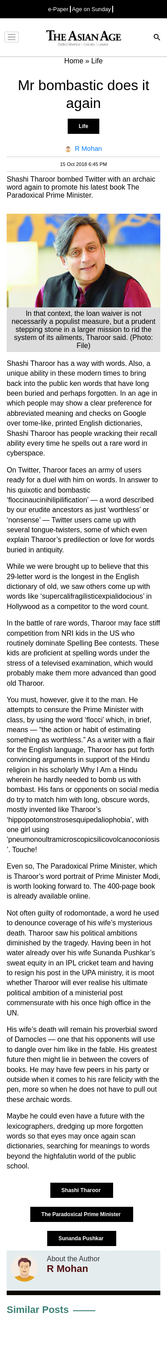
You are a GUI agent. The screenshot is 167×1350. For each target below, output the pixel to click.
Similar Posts (38, 1309)
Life (83, 126)
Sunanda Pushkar (81, 1238)
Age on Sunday (91, 9)
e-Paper (58, 9)
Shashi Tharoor (81, 1190)
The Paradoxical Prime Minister (81, 1214)
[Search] (157, 38)
